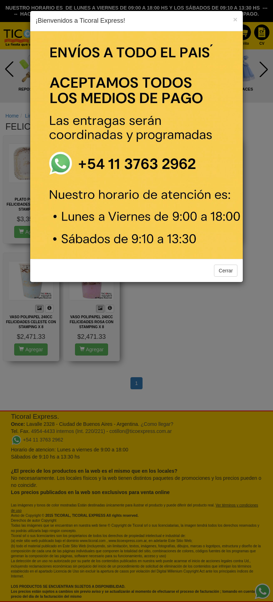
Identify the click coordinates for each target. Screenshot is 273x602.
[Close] (235, 19)
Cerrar (226, 270)
